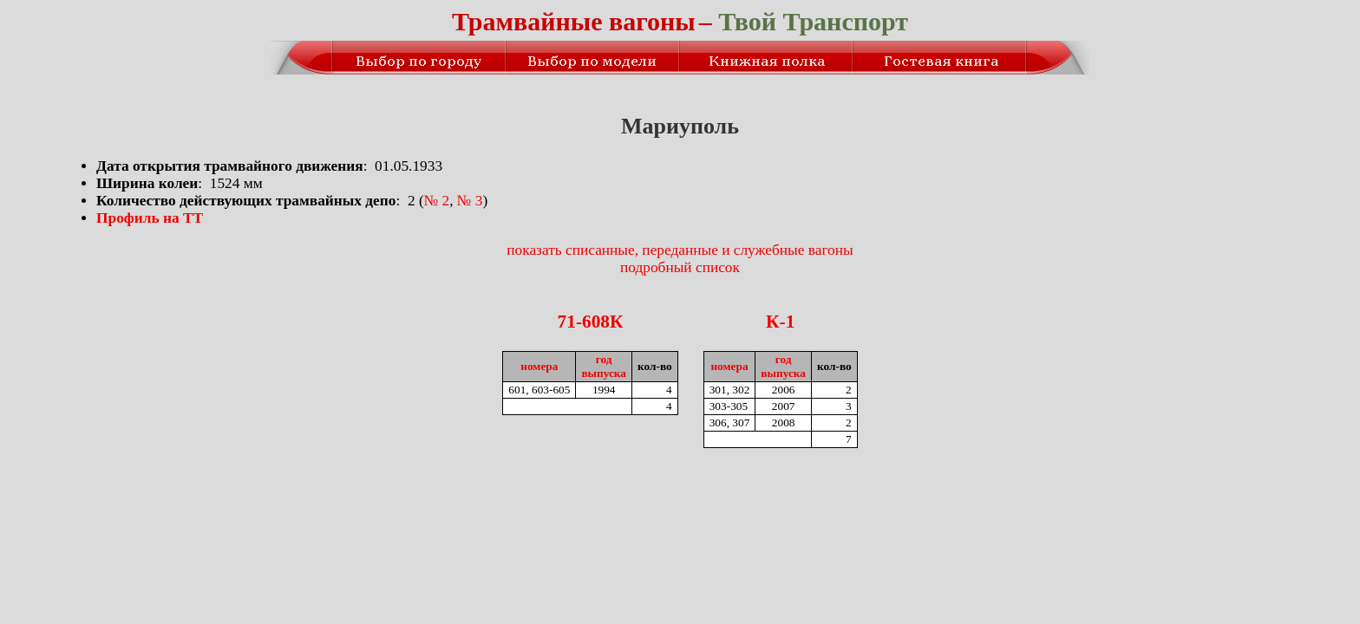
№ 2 (437, 200)
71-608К (591, 321)
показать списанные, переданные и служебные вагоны (680, 250)
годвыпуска (603, 366)
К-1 (780, 321)
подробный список (680, 267)
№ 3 (470, 200)
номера (539, 366)
